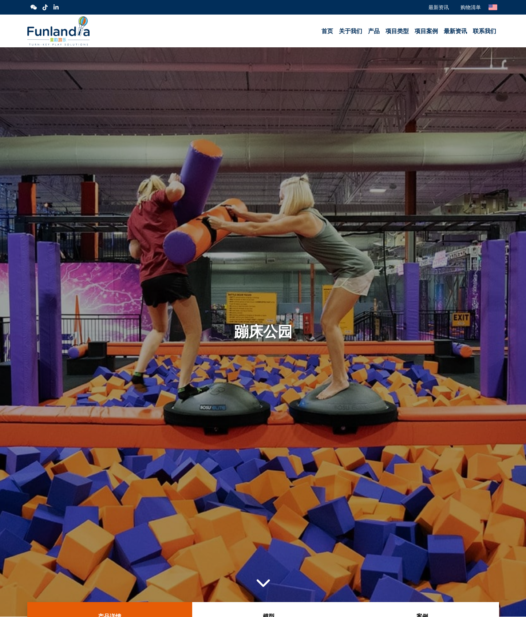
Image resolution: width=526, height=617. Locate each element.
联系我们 (484, 31)
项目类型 (397, 31)
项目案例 (426, 31)
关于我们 (350, 31)
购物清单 (470, 7)
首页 (327, 31)
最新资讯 (438, 7)
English (493, 7)
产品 (374, 31)
